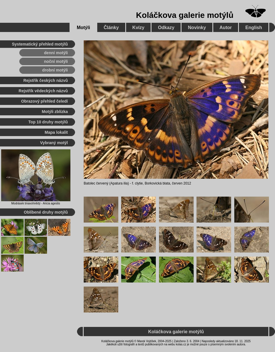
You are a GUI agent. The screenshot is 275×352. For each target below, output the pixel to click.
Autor (226, 27)
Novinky (197, 27)
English (253, 27)
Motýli (83, 27)
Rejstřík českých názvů (45, 80)
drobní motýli (55, 70)
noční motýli (56, 61)
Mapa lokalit (56, 132)
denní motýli (56, 52)
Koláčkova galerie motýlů (184, 15)
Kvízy (138, 27)
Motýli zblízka (55, 111)
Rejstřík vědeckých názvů (43, 91)
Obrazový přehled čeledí (44, 101)
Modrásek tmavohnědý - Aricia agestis (35, 203)
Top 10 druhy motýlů (48, 122)
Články (111, 27)
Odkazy (166, 27)
